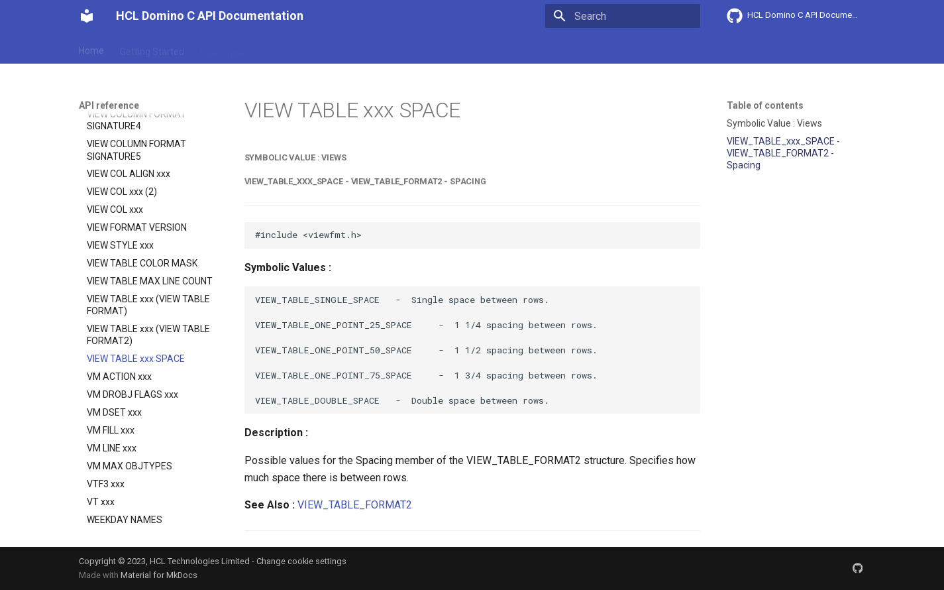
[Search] (622, 16)
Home (91, 48)
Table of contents (765, 105)
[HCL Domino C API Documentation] (87, 16)
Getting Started (152, 48)
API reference (355, 48)
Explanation (285, 48)
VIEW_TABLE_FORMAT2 (354, 505)
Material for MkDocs (159, 575)
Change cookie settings (301, 561)
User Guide (222, 48)
